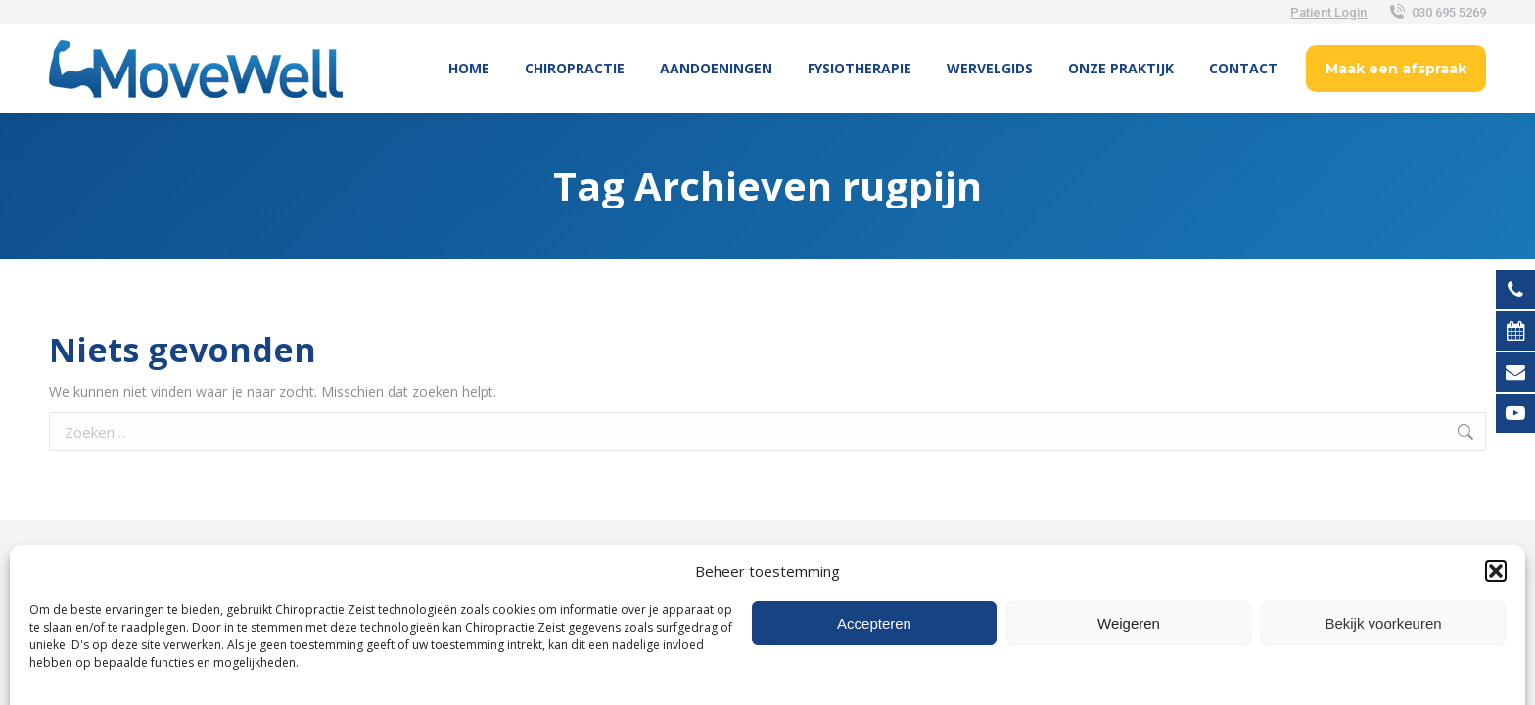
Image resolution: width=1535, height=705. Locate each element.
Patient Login (1328, 12)
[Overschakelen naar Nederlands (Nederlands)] (767, 599)
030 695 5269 (1436, 12)
